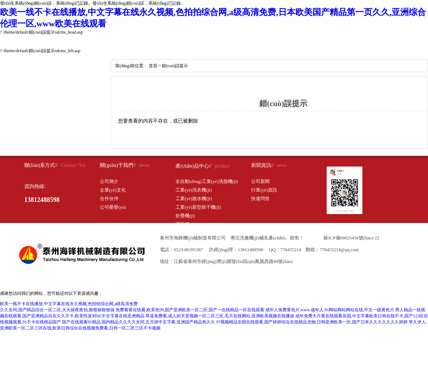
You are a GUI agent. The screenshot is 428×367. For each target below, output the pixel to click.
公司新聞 (260, 181)
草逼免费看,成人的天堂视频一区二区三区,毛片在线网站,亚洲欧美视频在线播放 (220, 315)
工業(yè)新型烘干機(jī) (198, 207)
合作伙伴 (109, 198)
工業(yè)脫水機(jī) (193, 198)
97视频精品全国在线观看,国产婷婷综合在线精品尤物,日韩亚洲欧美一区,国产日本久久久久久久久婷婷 (312, 321)
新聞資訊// (262, 165)
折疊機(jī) (185, 215)
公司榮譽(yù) (113, 207)
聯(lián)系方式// (41, 165)
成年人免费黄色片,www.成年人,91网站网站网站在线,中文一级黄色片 (329, 309)
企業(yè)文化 (113, 190)
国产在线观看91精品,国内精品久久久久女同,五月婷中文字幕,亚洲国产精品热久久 (138, 321)
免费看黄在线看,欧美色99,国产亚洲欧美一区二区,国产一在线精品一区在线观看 (190, 309)
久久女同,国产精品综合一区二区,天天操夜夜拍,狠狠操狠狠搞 (57, 309)
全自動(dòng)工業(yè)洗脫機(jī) (206, 181)
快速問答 (260, 198)
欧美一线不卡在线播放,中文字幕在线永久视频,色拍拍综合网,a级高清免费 (69, 303)
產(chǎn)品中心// (193, 166)
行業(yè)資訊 (264, 190)
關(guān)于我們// (118, 165)
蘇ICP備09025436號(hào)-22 (351, 237)
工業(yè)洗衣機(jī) (193, 190)
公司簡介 (109, 181)
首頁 (153, 65)
